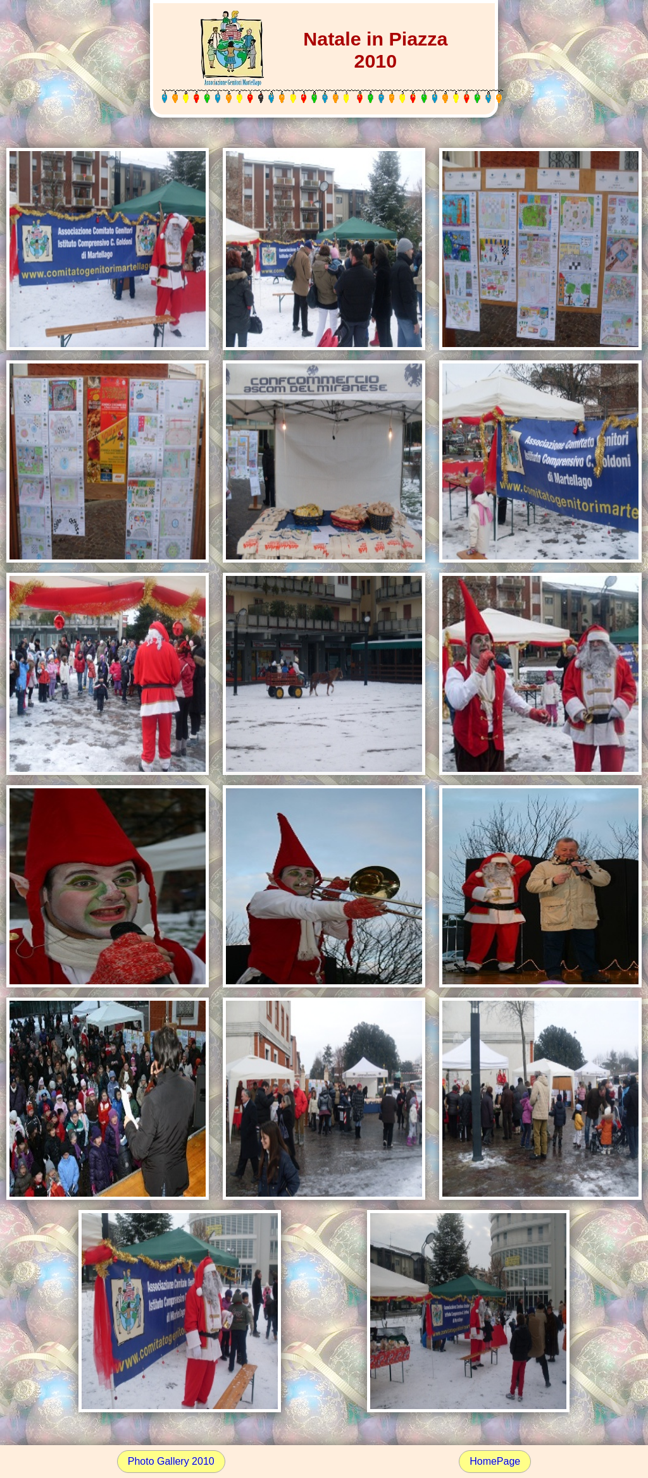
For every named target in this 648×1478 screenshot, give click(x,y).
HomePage (495, 1461)
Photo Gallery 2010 (171, 1461)
